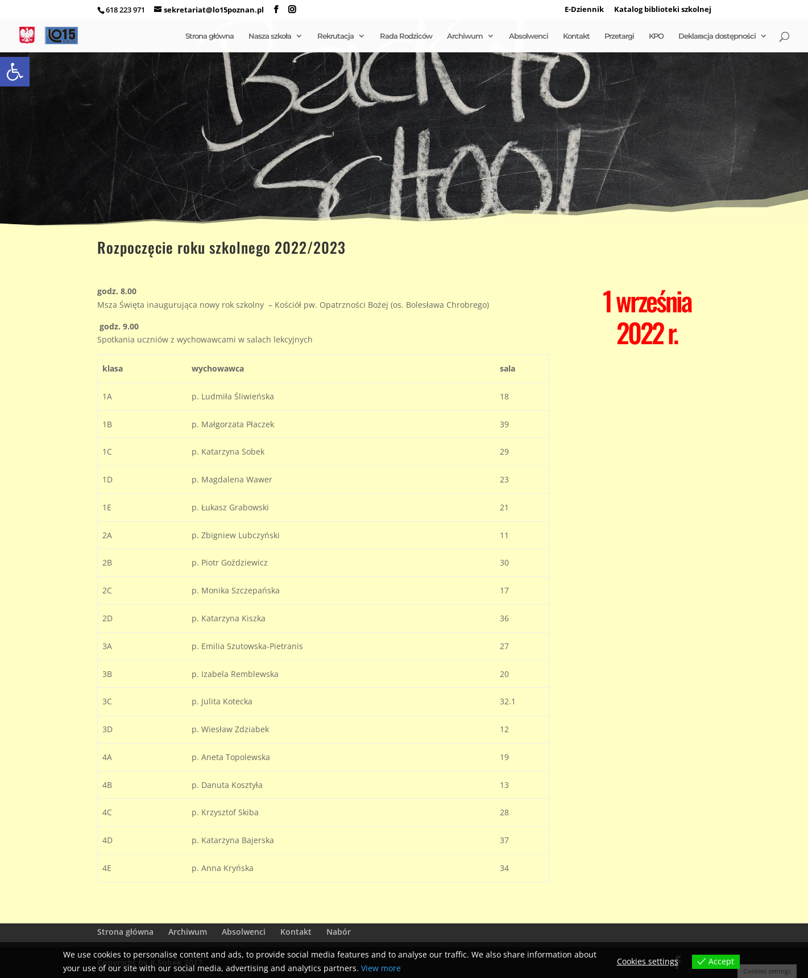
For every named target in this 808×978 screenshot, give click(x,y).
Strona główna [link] (209, 36)
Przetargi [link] (619, 36)
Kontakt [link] (576, 36)
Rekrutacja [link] (335, 36)
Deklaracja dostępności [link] (717, 36)
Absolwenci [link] (528, 36)
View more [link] (381, 968)
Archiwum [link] (465, 36)
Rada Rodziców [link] (406, 36)
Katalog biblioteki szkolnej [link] (662, 10)
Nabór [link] (338, 931)
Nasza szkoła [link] (269, 36)
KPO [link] (656, 36)
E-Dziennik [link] (584, 10)
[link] (15, 71)
